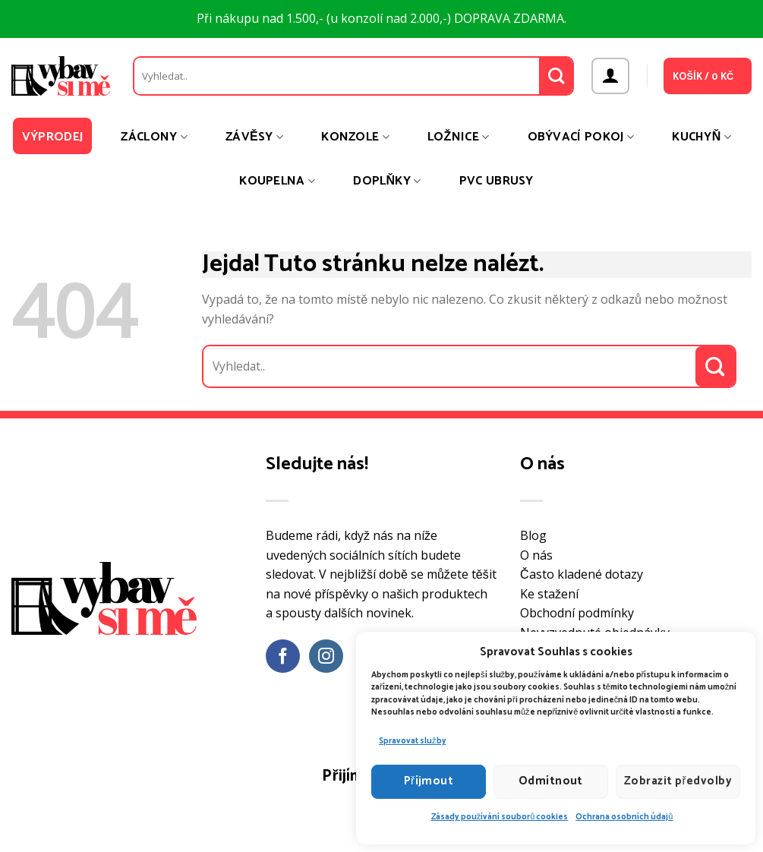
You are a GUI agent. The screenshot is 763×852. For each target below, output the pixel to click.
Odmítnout (551, 781)
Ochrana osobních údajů (624, 817)
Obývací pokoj (581, 137)
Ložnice (458, 137)
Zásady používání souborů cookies (500, 817)
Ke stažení (549, 593)
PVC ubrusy (496, 181)
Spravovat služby (412, 741)
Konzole (355, 137)
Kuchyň (701, 137)
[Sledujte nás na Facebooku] (283, 656)
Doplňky (387, 181)
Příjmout (429, 781)
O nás (536, 555)
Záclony (154, 137)
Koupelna (277, 181)
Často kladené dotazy (581, 574)
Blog (533, 535)
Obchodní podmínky (577, 612)
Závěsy (254, 137)
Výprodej (53, 137)
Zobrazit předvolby (678, 781)
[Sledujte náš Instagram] (326, 656)
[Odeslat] (556, 76)
